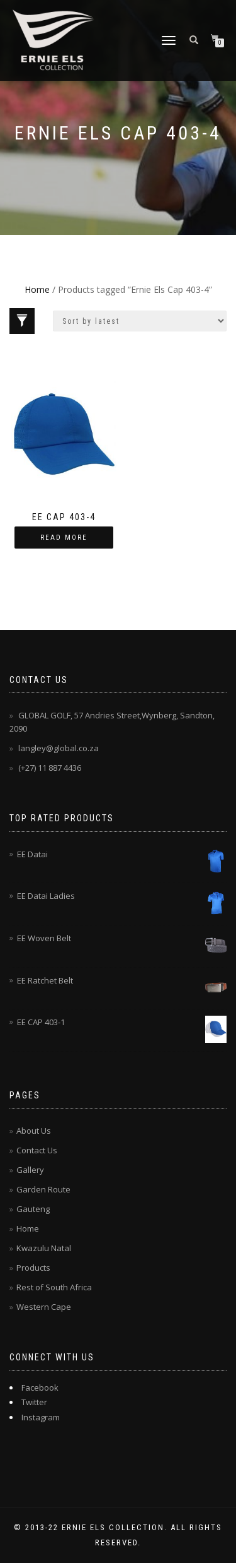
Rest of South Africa (54, 1287)
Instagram (40, 1417)
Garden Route (43, 1189)
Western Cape (43, 1306)
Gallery (30, 1169)
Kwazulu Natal (43, 1248)
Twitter (34, 1402)
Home (37, 289)
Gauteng (33, 1209)
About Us (33, 1130)
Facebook (40, 1387)
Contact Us (36, 1150)
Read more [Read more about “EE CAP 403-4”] (63, 537)
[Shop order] (140, 321)
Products (33, 1267)
